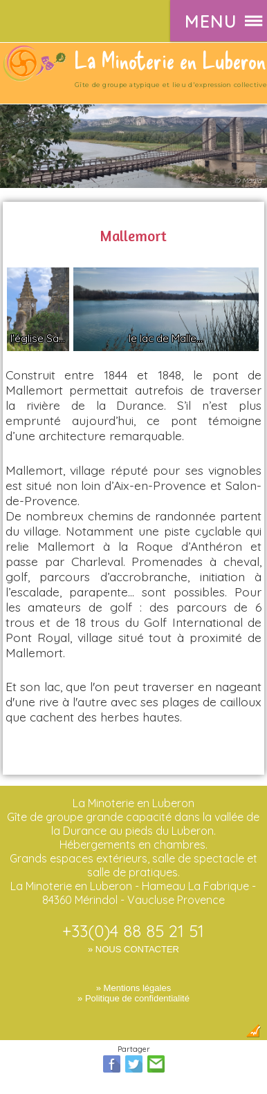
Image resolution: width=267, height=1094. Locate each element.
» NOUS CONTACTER (133, 949)
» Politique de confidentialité (133, 998)
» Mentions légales (133, 988)
